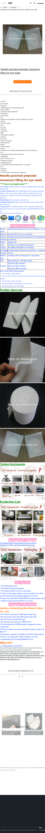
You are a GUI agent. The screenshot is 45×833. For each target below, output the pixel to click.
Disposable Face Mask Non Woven (10, 652)
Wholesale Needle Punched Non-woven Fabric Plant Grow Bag (23, 648)
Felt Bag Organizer (19, 655)
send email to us (22, 82)
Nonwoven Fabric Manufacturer (9, 659)
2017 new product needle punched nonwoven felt (17, 650)
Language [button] (40, 3)
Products (13, 7)
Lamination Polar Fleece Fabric (34, 655)
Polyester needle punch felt (8, 657)
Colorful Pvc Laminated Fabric (31, 652)
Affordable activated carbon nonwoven (29, 657)
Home (5, 7)
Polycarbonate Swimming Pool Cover (21, 653)
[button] (30, 3)
